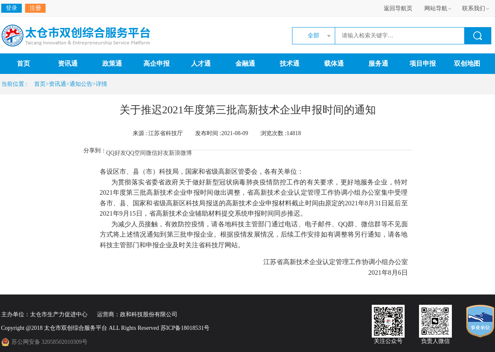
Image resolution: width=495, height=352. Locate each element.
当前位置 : (15, 84)
